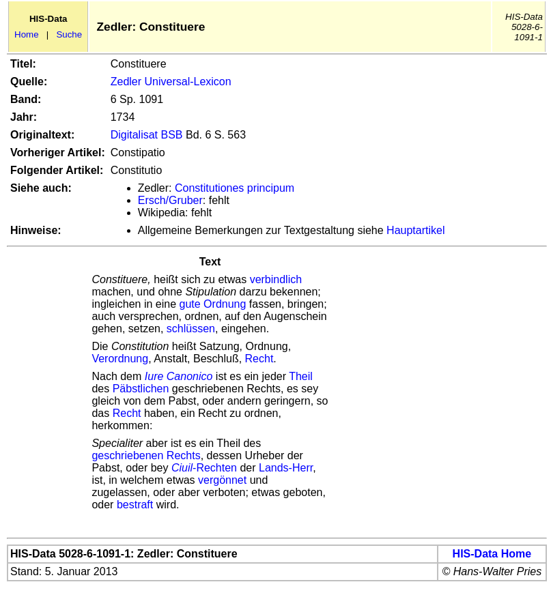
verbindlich (276, 279)
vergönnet (222, 480)
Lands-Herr (286, 468)
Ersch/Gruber (170, 200)
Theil (301, 376)
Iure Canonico (180, 376)
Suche (69, 34)
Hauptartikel (415, 230)
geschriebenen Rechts (145, 455)
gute (190, 304)
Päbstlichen (141, 388)
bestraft (135, 504)
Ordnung (224, 304)
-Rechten (204, 468)
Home (26, 34)
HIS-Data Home (492, 554)
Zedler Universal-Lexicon (171, 81)
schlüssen (191, 328)
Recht (259, 358)
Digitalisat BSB (147, 135)
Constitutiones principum (234, 188)
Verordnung (119, 358)
